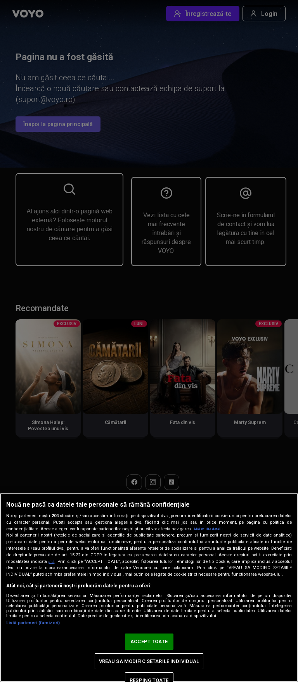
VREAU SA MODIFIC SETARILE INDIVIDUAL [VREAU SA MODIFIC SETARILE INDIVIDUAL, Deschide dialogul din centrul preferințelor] (149, 661)
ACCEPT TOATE (149, 641)
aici (52, 561)
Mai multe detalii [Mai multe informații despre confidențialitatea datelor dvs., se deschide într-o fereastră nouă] (211, 528)
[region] (149, 587)
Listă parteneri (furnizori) (33, 622)
